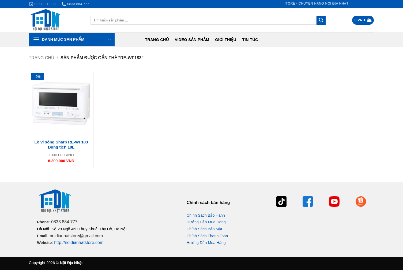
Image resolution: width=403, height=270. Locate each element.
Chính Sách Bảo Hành (206, 215)
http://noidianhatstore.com (78, 242)
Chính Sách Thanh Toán (207, 236)
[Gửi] (321, 20)
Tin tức (250, 40)
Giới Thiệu (225, 40)
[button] (363, 20)
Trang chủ (157, 40)
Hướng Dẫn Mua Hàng (206, 222)
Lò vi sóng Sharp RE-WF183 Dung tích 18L (61, 145)
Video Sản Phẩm (192, 40)
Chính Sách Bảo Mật (204, 229)
